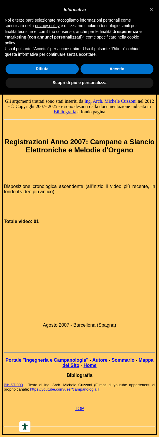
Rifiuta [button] (42, 69)
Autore (99, 360)
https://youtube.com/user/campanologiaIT (65, 389)
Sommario (123, 360)
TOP (79, 408)
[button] (151, 9)
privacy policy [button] (47, 25)
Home (89, 365)
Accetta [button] (117, 69)
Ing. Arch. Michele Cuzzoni (110, 101)
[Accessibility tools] (24, 426)
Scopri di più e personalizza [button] (79, 82)
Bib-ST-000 (13, 385)
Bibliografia (65, 111)
